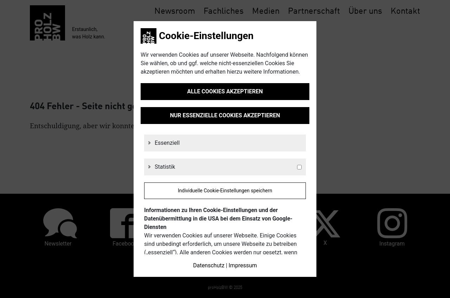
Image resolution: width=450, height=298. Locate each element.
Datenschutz (208, 265)
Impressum (243, 265)
